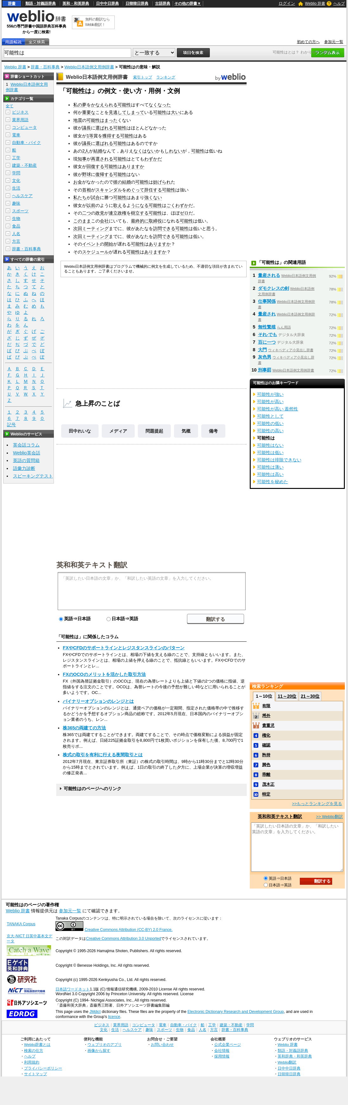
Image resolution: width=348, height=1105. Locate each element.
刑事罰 (264, 369)
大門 (262, 349)
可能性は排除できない (279, 459)
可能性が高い (270, 401)
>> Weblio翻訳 (329, 816)
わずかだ (153, 158)
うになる (140, 205)
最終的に (140, 220)
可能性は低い (270, 452)
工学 (16, 157)
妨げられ (162, 181)
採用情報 (221, 1056)
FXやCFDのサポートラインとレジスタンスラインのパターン (123, 647)
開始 (108, 244)
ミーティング (95, 228)
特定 (266, 794)
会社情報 (221, 1050)
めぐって (135, 189)
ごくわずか (177, 205)
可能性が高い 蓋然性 (277, 408)
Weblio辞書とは (37, 1044)
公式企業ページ (227, 1044)
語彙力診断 (24, 468)
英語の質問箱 (26, 460)
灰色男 (264, 356)
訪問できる (164, 228)
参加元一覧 (333, 42)
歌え (117, 205)
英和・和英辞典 (75, 3)
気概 (186, 431)
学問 (16, 173)
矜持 (266, 754)
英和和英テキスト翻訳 (91, 564)
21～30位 (310, 696)
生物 (16, 218)
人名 (16, 233)
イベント (91, 244)
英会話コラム (26, 444)
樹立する (140, 212)
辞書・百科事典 (45, 67)
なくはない (144, 150)
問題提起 (154, 431)
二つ (86, 212)
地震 (77, 120)
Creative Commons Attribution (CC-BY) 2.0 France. (128, 929)
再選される (102, 158)
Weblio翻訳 (287, 1062)
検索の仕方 (33, 1050)
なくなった (160, 104)
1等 (90, 135)
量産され (267, 313)
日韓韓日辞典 (137, 3)
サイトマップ (35, 1074)
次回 (77, 228)
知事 (82, 158)
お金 (77, 181)
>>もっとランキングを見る (317, 803)
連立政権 (117, 212)
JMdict (94, 1011)
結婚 (97, 150)
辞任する (153, 189)
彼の (117, 181)
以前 (91, 205)
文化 (16, 180)
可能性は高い (270, 474)
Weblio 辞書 (315, 3)
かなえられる (104, 104)
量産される (269, 275)
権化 (266, 735)
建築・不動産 (24, 165)
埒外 (266, 715)
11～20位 (287, 696)
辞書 (12, 3)
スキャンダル (108, 189)
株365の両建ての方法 (84, 727)
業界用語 (20, 119)
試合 (95, 197)
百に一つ (267, 342)
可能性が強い (270, 394)
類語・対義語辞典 (40, 3)
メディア (118, 431)
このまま (82, 220)
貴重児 (268, 725)
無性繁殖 (267, 326)
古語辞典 (162, 3)
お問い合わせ (162, 1044)
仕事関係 (267, 301)
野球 (86, 174)
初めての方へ (308, 42)
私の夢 (80, 104)
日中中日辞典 (107, 3)
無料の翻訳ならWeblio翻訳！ (97, 22)
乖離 (266, 774)
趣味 (16, 203)
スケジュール (95, 251)
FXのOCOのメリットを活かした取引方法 (104, 674)
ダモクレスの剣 (273, 288)
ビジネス (20, 112)
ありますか (133, 166)
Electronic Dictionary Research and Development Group (235, 1011)
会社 (104, 220)
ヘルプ (339, 3)
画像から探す (98, 1050)
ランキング (165, 77)
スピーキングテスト (33, 475)
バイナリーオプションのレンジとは (98, 701)
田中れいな (80, 431)
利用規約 (31, 1062)
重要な (88, 112)
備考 (213, 431)
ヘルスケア (22, 195)
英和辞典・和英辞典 (295, 1056)
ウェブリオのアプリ (104, 1044)
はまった (109, 120)
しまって (135, 112)
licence (114, 1016)
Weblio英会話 (26, 452)
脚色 (266, 764)
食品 (16, 226)
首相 (86, 189)
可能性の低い (270, 423)
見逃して (117, 112)
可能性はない (270, 445)
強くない (153, 197)
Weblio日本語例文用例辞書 (89, 67)
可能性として (270, 416)
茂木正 (268, 784)
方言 (16, 241)
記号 (11, 425)
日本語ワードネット (72, 989)
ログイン (287, 3)
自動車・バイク (26, 142)
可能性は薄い (270, 467)
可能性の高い (270, 430)
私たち (80, 197)
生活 (16, 188)
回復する (95, 166)
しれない (173, 150)
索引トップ (142, 77)
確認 (266, 745)
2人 (85, 150)
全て (9, 106)
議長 (86, 127)
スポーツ (20, 211)
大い (175, 112)
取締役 (155, 220)
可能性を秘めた (272, 481)
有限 (266, 705)
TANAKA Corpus (21, 924)
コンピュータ (24, 127)
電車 (16, 135)
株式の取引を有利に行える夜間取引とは (103, 754)
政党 (99, 212)
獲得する (111, 135)
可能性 (124, 104)
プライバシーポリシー (43, 1068)
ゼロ (184, 212)
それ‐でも (267, 334)
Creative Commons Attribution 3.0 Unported (123, 938)
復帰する (104, 174)
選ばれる (104, 127)
